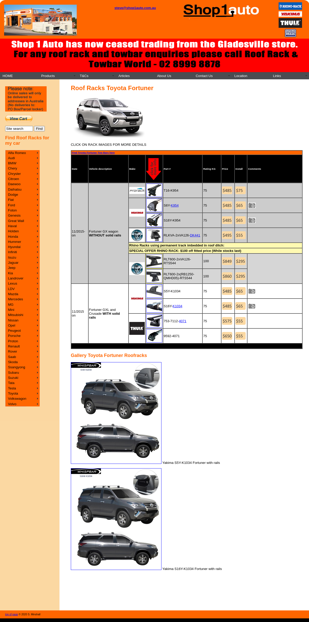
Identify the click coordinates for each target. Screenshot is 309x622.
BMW (12, 163)
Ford (11, 205)
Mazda (13, 294)
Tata (11, 383)
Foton (12, 210)
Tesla (12, 388)
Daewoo (14, 184)
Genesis (14, 215)
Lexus (12, 283)
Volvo (12, 404)
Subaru (13, 372)
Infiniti (12, 252)
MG (10, 304)
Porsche (14, 336)
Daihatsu (15, 189)
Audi (11, 158)
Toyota (13, 393)
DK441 (195, 235)
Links (277, 76)
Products (48, 76)
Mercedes (15, 299)
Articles (124, 76)
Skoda (13, 362)
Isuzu (12, 257)
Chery (12, 168)
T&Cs (84, 76)
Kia (10, 273)
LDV (11, 289)
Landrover (15, 278)
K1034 (177, 306)
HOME (8, 76)
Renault (14, 346)
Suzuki (13, 378)
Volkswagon (17, 399)
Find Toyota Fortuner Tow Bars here (93, 152)
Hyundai (14, 247)
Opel (11, 325)
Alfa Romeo (17, 153)
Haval (12, 226)
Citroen (13, 179)
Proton (13, 341)
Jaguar (13, 263)
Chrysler (14, 174)
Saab (12, 357)
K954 (174, 205)
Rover (12, 351)
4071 (182, 321)
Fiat (11, 200)
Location (240, 76)
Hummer (14, 242)
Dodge (13, 195)
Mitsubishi (15, 315)
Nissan (13, 320)
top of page (11, 614)
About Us (164, 76)
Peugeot (14, 331)
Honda (13, 236)
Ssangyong (16, 367)
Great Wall (16, 221)
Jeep (11, 268)
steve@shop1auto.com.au (135, 8)
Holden (13, 231)
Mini (11, 310)
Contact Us (204, 76)
